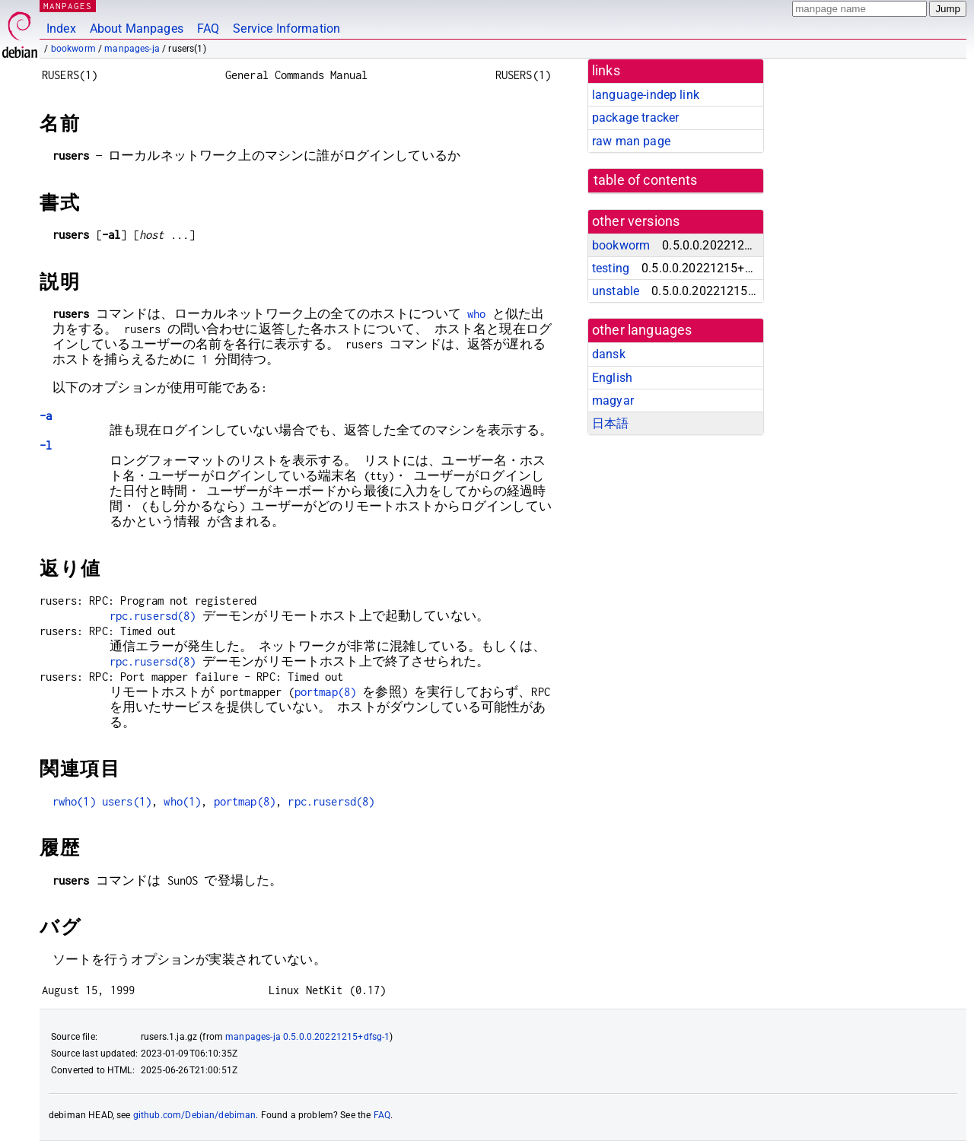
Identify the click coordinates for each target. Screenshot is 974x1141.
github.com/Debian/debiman (194, 1115)
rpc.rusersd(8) (153, 615)
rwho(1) (74, 801)
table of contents (646, 180)
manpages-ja (132, 48)
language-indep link (645, 94)
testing (610, 268)
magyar (613, 400)
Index (61, 28)
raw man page (631, 141)
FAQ (208, 28)
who (476, 313)
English (612, 377)
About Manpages (136, 28)
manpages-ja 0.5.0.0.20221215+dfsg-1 (307, 1036)
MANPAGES (67, 6)
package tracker (635, 117)
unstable (615, 291)
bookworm (73, 48)
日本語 (610, 423)
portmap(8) (325, 691)
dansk (608, 354)
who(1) (182, 801)
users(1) (126, 801)
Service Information (286, 28)
